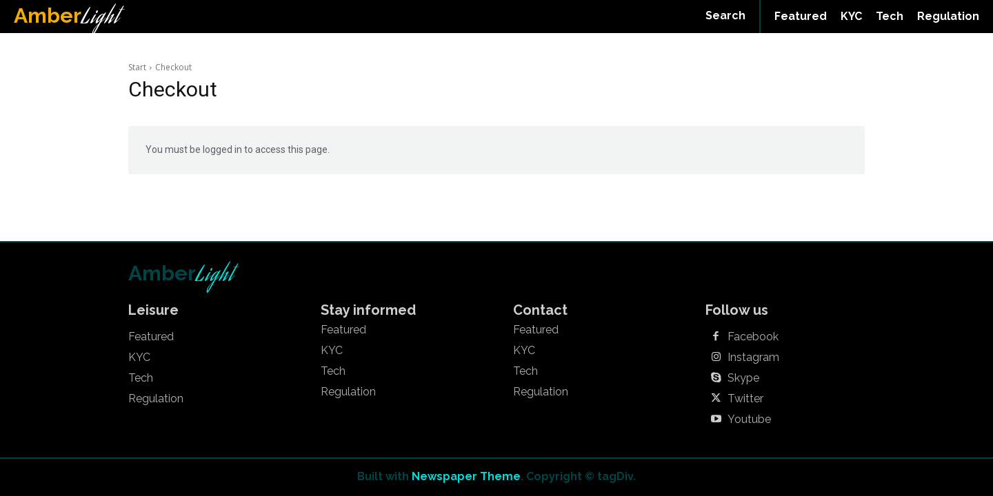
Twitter (745, 398)
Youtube (749, 419)
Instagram (753, 357)
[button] (725, 15)
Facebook (753, 336)
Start (137, 67)
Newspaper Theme (466, 476)
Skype (743, 378)
